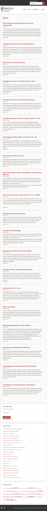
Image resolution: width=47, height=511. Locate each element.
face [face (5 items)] (17, 491)
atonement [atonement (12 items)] (11, 488)
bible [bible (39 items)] (16, 488)
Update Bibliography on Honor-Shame (17, 325)
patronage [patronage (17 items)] (38, 494)
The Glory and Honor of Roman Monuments (19, 100)
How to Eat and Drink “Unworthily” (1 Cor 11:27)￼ (21, 195)
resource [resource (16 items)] (12, 497)
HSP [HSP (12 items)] (8, 494)
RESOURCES (36, 9)
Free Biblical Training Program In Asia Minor (19, 385)
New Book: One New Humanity (14, 214)
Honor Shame (5, 11)
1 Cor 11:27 (6, 198)
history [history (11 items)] (36, 491)
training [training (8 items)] (14, 500)
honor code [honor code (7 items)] (5, 494)
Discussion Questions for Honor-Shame (17, 251)
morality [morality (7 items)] (26, 494)
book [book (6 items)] (19, 488)
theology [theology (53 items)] (9, 500)
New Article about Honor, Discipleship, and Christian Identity (14, 447)
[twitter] (2, 508)
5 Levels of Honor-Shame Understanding (17, 269)
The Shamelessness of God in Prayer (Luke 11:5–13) (21, 118)
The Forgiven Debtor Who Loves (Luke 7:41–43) (20, 137)
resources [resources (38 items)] (18, 497)
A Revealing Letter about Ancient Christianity (19, 366)
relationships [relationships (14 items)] (6, 497)
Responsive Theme (42, 507)
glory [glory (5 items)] (22, 491)
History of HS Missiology (12, 231)
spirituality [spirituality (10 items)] (38, 497)
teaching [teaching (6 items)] (4, 500)
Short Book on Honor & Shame (14, 62)
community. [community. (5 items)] (22, 488)
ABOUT (43, 9)
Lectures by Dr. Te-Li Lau (12, 288)
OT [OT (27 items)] (33, 494)
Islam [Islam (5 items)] (10, 494)
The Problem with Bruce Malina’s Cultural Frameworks (13, 428)
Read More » (6, 37)
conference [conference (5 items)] (26, 488)
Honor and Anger (9, 307)
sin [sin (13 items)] (35, 497)
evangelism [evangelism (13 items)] (14, 491)
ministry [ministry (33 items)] (17, 494)
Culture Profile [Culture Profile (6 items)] (36, 488)
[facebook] (4, 508)
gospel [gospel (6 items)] (26, 491)
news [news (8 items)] (29, 494)
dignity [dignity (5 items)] (40, 488)
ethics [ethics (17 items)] (9, 491)
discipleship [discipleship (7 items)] (5, 491)
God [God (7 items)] (24, 491)
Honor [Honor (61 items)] (40, 491)
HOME (24, 9)
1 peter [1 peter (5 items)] (4, 488)
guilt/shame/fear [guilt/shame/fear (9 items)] (31, 491)
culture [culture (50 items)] (31, 488)
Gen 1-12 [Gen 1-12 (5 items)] (19, 491)
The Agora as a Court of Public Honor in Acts (19, 81)
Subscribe (6, 417)
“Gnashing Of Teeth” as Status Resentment (18, 44)
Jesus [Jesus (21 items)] (12, 494)
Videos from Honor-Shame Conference (10, 475)
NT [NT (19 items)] (31, 494)
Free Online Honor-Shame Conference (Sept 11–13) (12, 477)
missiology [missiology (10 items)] (22, 494)
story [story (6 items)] (42, 497)
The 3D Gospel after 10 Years (13, 156)
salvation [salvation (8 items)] (26, 497)
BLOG (29, 9)
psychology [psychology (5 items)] (42, 494)
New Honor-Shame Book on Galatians (16, 347)
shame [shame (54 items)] (31, 496)
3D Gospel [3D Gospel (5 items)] (7, 488)
